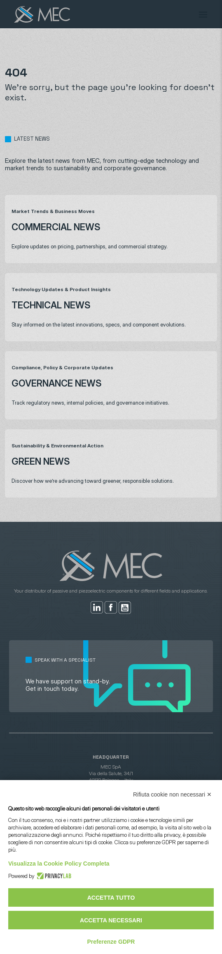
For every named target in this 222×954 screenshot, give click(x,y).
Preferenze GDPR (111, 941)
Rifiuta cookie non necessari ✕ (172, 794)
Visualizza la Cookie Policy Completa (59, 863)
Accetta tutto (111, 897)
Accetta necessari (111, 920)
